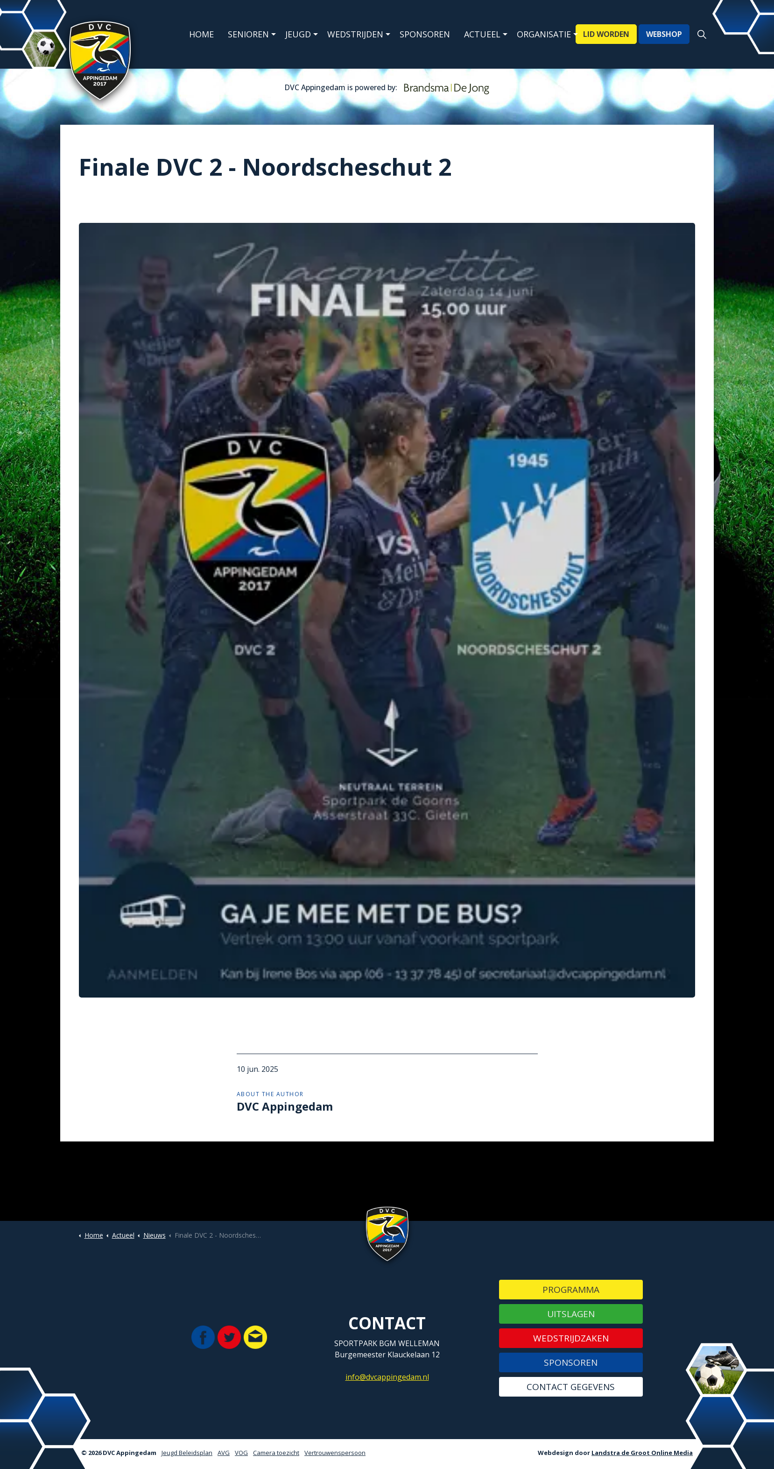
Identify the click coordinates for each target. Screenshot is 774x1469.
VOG (241, 1452)
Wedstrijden (355, 34)
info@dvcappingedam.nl (387, 1377)
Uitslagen (571, 1314)
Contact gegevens (571, 1387)
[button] (387, 610)
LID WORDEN (606, 34)
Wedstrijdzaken (571, 1338)
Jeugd (298, 34)
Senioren (248, 34)
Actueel (482, 34)
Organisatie (544, 34)
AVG (224, 1452)
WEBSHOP (664, 34)
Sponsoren (425, 34)
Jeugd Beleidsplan (187, 1452)
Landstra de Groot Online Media (642, 1452)
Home (201, 34)
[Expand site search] (702, 34)
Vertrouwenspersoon (335, 1452)
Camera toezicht (276, 1452)
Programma (570, 1290)
